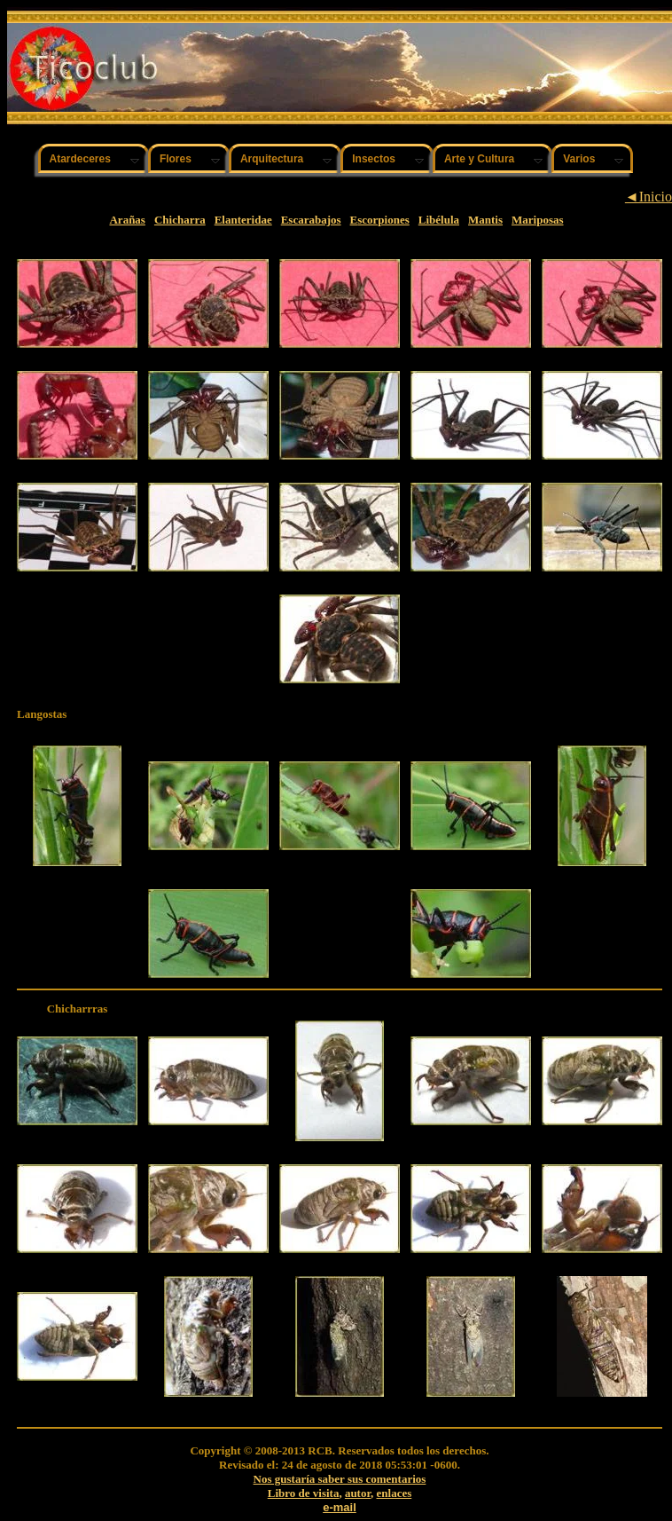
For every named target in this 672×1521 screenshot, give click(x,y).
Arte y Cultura (479, 159)
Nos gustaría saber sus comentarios (340, 1479)
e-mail (339, 1507)
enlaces (394, 1493)
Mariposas (538, 219)
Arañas (127, 219)
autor (358, 1493)
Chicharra (180, 219)
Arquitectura (271, 159)
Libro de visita (304, 1493)
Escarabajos (311, 219)
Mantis (485, 219)
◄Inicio (648, 196)
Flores (175, 159)
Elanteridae (243, 219)
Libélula (438, 219)
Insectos (373, 159)
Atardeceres (80, 159)
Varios (579, 159)
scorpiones (383, 219)
